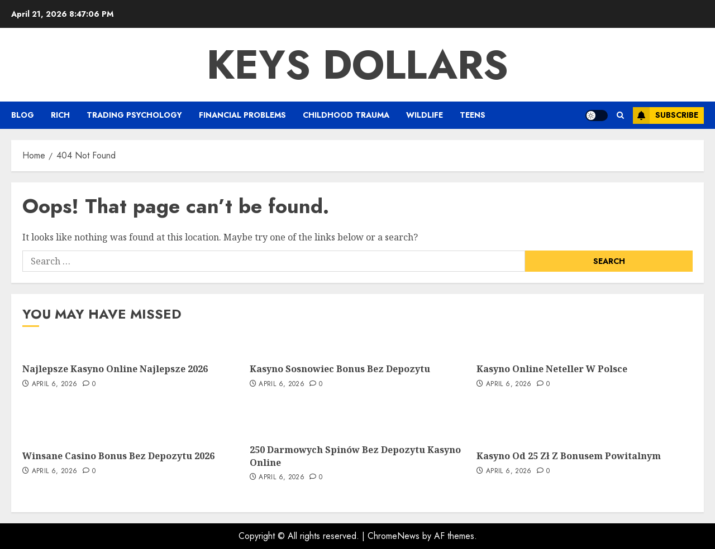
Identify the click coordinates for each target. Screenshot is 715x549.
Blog (22, 115)
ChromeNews (394, 535)
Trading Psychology (134, 115)
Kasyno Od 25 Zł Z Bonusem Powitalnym (568, 456)
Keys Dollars (357, 65)
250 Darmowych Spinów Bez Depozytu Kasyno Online (355, 456)
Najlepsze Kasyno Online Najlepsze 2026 (115, 369)
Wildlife (424, 115)
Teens (472, 115)
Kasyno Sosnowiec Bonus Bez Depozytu (340, 369)
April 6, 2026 (55, 384)
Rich (60, 115)
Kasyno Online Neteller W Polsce (551, 369)
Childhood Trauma (346, 115)
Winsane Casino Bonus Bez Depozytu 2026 (118, 456)
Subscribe (665, 115)
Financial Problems (242, 115)
